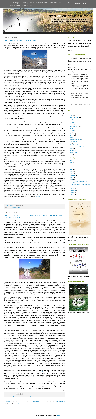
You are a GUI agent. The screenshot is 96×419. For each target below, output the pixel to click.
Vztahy (71, 154)
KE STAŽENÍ (36, 33)
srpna (72, 188)
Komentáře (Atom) (19, 404)
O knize (71, 137)
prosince (73, 175)
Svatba (71, 148)
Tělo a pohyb (30, 396)
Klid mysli (72, 134)
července (73, 190)
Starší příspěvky (61, 401)
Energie (71, 124)
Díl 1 (71, 121)
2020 (71, 165)
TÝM (43, 33)
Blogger (59, 415)
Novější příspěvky (9, 401)
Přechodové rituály (16, 207)
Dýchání (72, 123)
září (72, 179)
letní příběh (40, 371)
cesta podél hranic (15, 396)
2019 (71, 167)
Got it (84, 3)
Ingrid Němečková (23, 396)
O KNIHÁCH (14, 33)
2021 (71, 162)
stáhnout (81, 49)
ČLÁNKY (6, 33)
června (73, 192)
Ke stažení (37, 196)
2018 (71, 169)
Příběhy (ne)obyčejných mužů (77, 146)
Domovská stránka (34, 401)
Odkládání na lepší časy (75, 139)
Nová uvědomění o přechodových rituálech (20, 40)
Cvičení (71, 119)
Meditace (72, 135)
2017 (71, 171)
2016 (71, 173)
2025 (71, 160)
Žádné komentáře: (10, 205)
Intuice (71, 128)
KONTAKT (50, 33)
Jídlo (71, 132)
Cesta (9, 396)
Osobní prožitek (73, 141)
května (73, 194)
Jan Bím (9, 207)
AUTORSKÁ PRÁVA (25, 33)
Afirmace (72, 113)
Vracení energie (73, 152)
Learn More (78, 3)
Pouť (71, 143)
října (72, 177)
